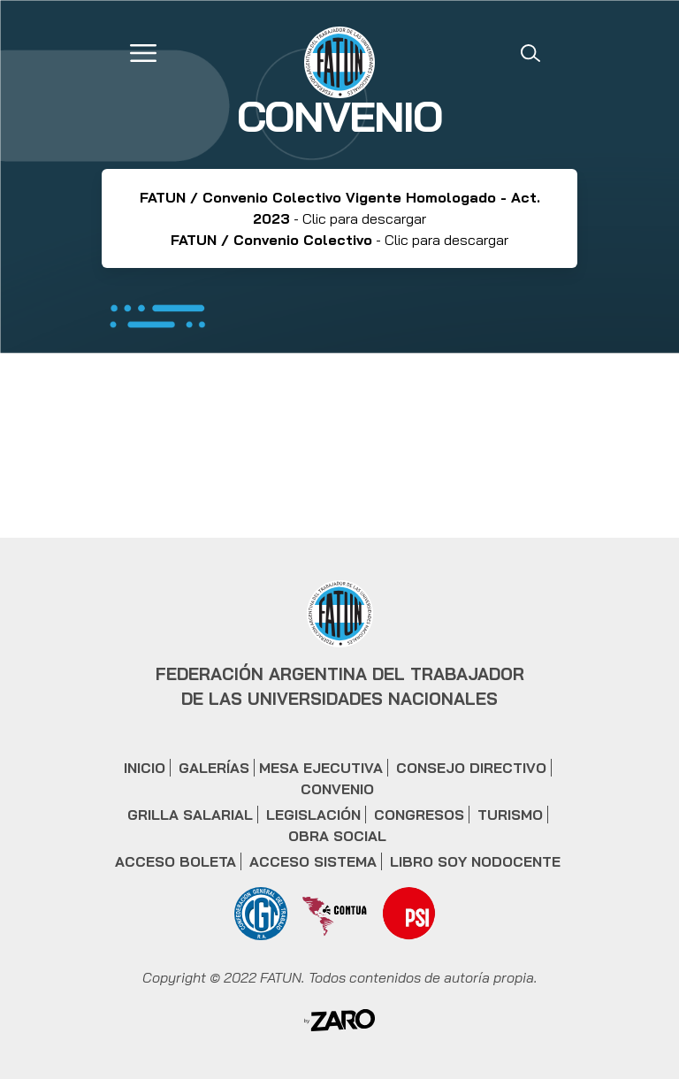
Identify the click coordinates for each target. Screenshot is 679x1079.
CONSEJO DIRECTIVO (471, 768)
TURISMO (510, 814)
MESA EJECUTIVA (321, 768)
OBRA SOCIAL (337, 836)
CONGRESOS (419, 814)
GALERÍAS (214, 768)
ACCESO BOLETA (175, 861)
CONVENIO (337, 789)
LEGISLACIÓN (313, 814)
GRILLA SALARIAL (190, 814)
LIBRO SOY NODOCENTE (475, 861)
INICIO (144, 768)
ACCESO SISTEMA (313, 861)
